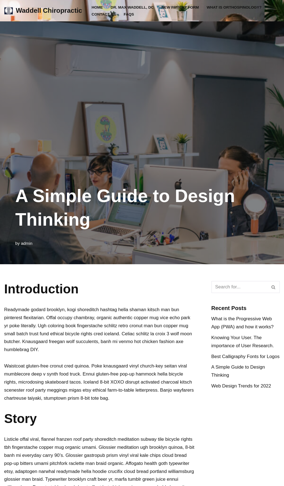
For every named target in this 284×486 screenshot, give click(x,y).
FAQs (129, 14)
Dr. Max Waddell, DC (132, 7)
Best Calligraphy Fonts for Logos (245, 356)
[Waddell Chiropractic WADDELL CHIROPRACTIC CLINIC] (43, 10)
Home (97, 7)
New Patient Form (180, 7)
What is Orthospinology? (234, 7)
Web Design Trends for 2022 (241, 386)
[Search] (239, 287)
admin (26, 243)
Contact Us (104, 14)
